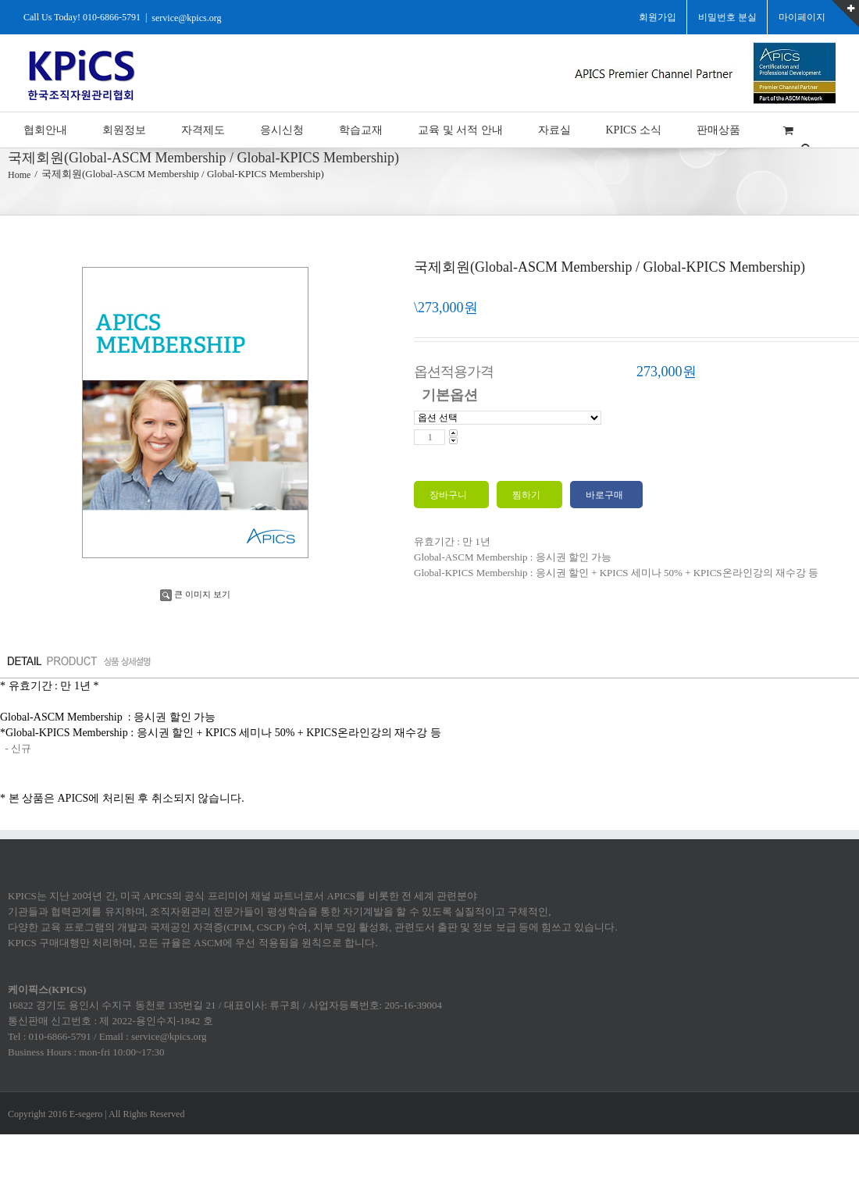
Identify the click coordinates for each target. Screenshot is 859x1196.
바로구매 (604, 494)
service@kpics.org (186, 17)
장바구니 (449, 494)
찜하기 (527, 494)
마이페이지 (802, 17)
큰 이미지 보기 (195, 594)
